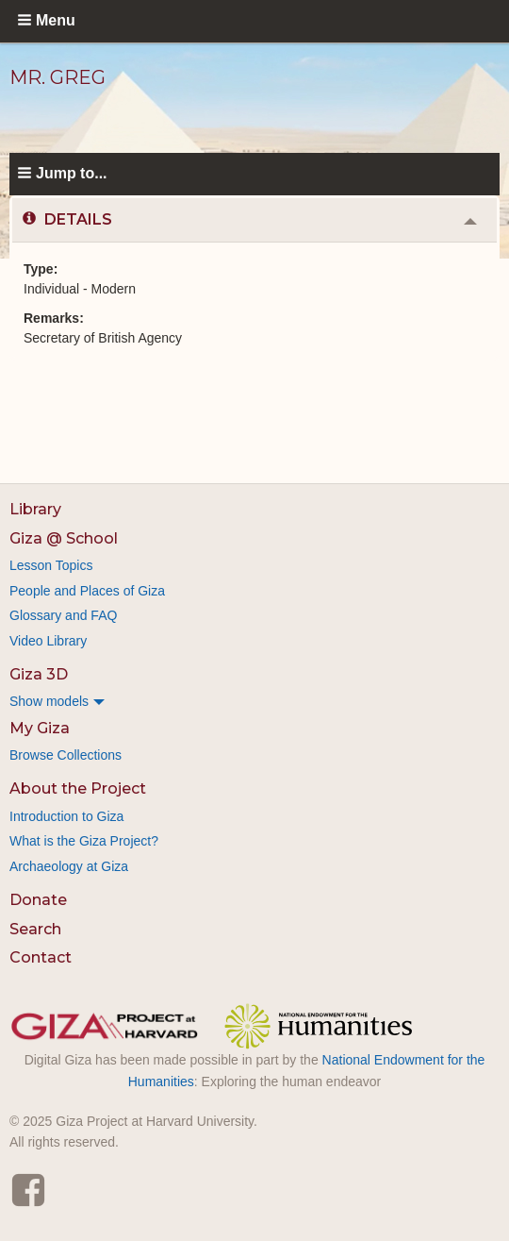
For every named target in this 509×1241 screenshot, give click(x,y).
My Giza (39, 728)
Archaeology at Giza (68, 866)
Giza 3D (38, 674)
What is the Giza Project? (83, 840)
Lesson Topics (50, 565)
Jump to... (71, 173)
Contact (40, 957)
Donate (38, 900)
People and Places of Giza (87, 590)
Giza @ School (63, 538)
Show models (49, 701)
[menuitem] (254, 701)
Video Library (48, 640)
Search (35, 929)
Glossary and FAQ (63, 615)
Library (35, 509)
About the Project (77, 788)
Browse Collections (65, 755)
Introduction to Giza (66, 816)
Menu (55, 20)
